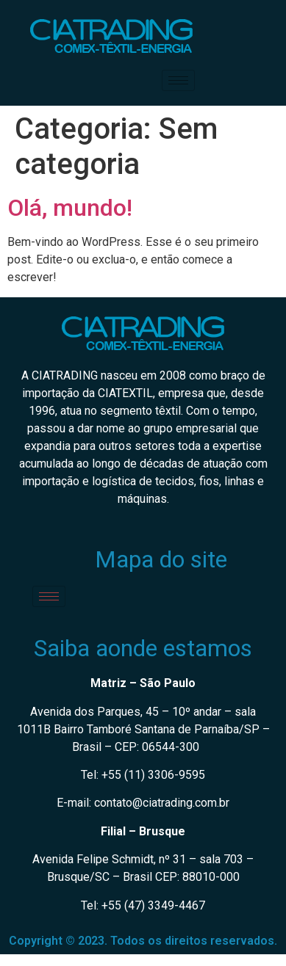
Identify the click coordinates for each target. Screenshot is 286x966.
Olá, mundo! (69, 208)
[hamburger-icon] (178, 80)
